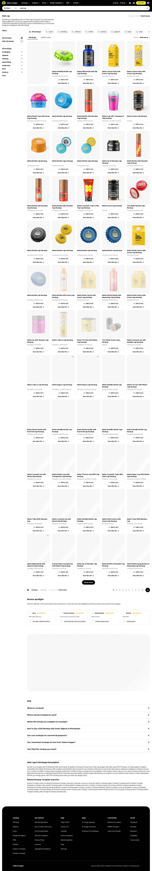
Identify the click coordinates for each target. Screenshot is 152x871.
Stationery (6, 65)
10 (142, 590)
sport (49, 32)
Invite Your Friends (114, 831)
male (128, 32)
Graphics (16, 827)
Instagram (133, 836)
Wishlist (15, 844)
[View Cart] (130, 3)
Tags (62, 844)
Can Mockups (88, 344)
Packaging (6, 52)
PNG (14, 840)
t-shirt (89, 32)
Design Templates (19, 836)
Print (4, 69)
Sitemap (64, 849)
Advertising (6, 62)
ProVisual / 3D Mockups (90, 831)
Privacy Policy (39, 840)
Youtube (133, 827)
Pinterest (133, 831)
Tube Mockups (88, 210)
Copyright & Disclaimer (43, 849)
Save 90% (141, 3)
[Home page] (28, 590)
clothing (62, 32)
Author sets (46, 37)
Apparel (5, 55)
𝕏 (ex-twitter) (134, 840)
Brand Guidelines (66, 840)
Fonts (15, 831)
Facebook (133, 822)
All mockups (12, 38)
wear (139, 32)
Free (4, 76)
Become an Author (114, 822)
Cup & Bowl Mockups (40, 121)
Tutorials (63, 831)
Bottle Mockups (63, 76)
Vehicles (5, 59)
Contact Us (65, 827)
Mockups (32, 37)
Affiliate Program (113, 827)
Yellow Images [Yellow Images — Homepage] (18, 866)
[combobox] (84, 8)
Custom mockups (19, 849)
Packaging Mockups (108, 76)
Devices (5, 72)
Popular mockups (19, 853)
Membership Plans (41, 822)
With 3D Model (12, 41)
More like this (63, 83)
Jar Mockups (112, 165)
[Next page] (147, 590)
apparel (115, 32)
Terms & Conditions (41, 836)
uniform (76, 32)
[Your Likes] (133, 3)
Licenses (38, 844)
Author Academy (67, 836)
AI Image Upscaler (88, 822)
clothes (102, 32)
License (115, 3)
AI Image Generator (89, 827)
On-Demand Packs (41, 831)
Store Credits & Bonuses (43, 827)
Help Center (65, 822)
